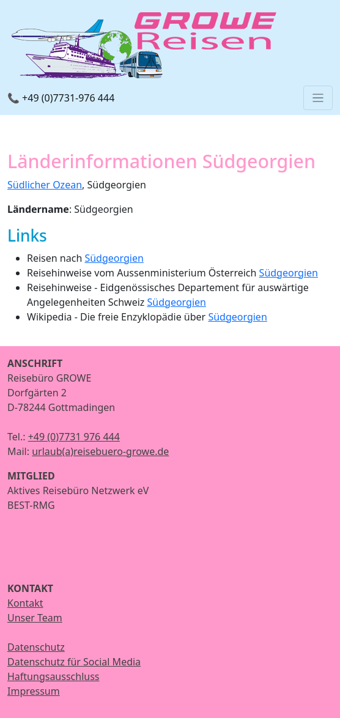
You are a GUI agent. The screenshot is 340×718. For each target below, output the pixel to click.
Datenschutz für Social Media (74, 661)
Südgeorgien (113, 258)
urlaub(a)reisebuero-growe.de (100, 451)
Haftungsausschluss (53, 676)
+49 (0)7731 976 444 (74, 436)
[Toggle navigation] (318, 98)
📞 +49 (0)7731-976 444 (60, 98)
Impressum (33, 691)
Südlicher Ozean (44, 184)
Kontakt (25, 603)
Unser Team (34, 617)
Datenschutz (36, 647)
